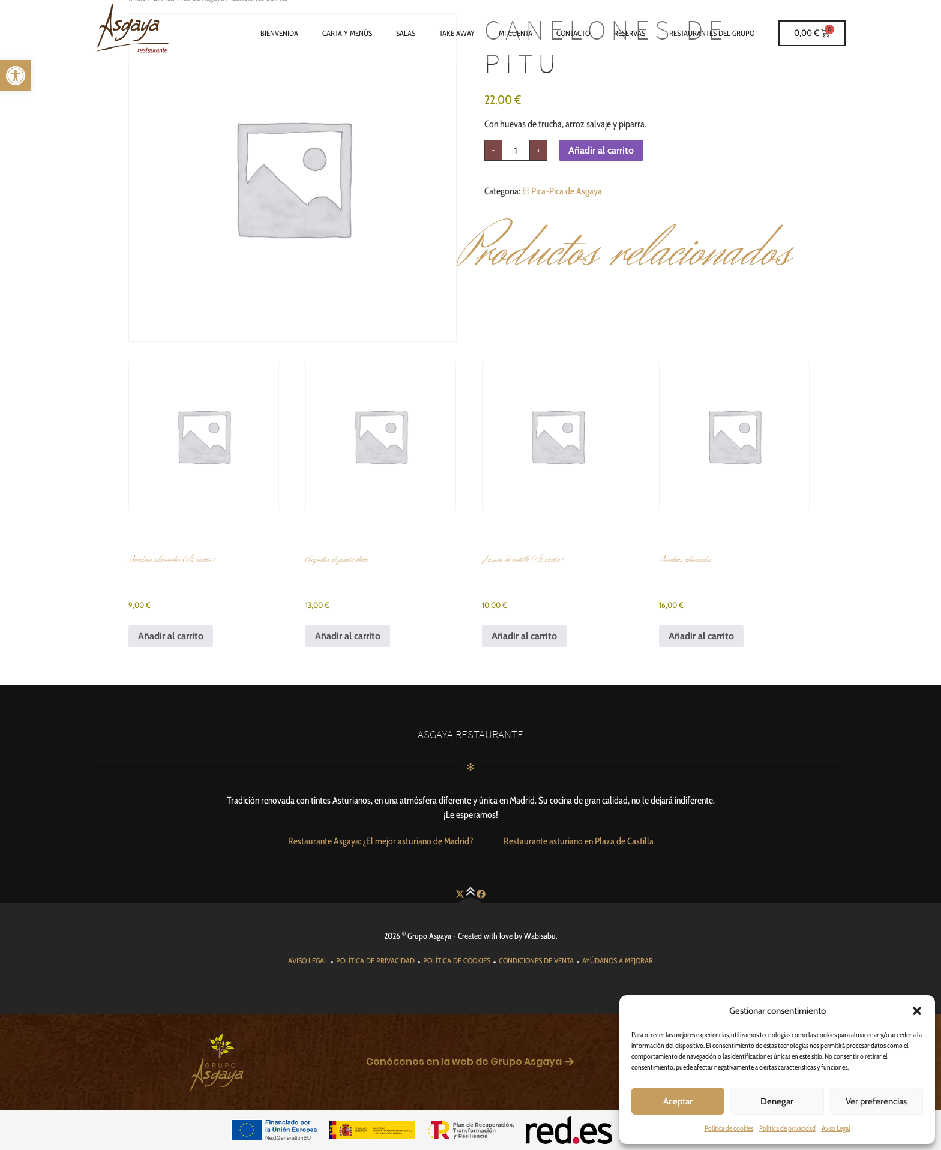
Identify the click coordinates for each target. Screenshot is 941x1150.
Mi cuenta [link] (515, 33)
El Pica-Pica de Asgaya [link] (562, 191)
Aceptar (678, 1101)
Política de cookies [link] (729, 1128)
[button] (917, 1011)
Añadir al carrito (601, 150)
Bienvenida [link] (279, 33)
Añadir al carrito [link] (170, 636)
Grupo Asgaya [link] (429, 935)
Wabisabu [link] (540, 935)
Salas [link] (405, 33)
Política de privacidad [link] (787, 1128)
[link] (15, 75)
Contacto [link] (573, 33)
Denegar (776, 1101)
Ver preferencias (876, 1101)
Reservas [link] (629, 33)
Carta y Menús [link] (347, 33)
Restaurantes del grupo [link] (711, 33)
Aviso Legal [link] (836, 1128)
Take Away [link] (457, 33)
